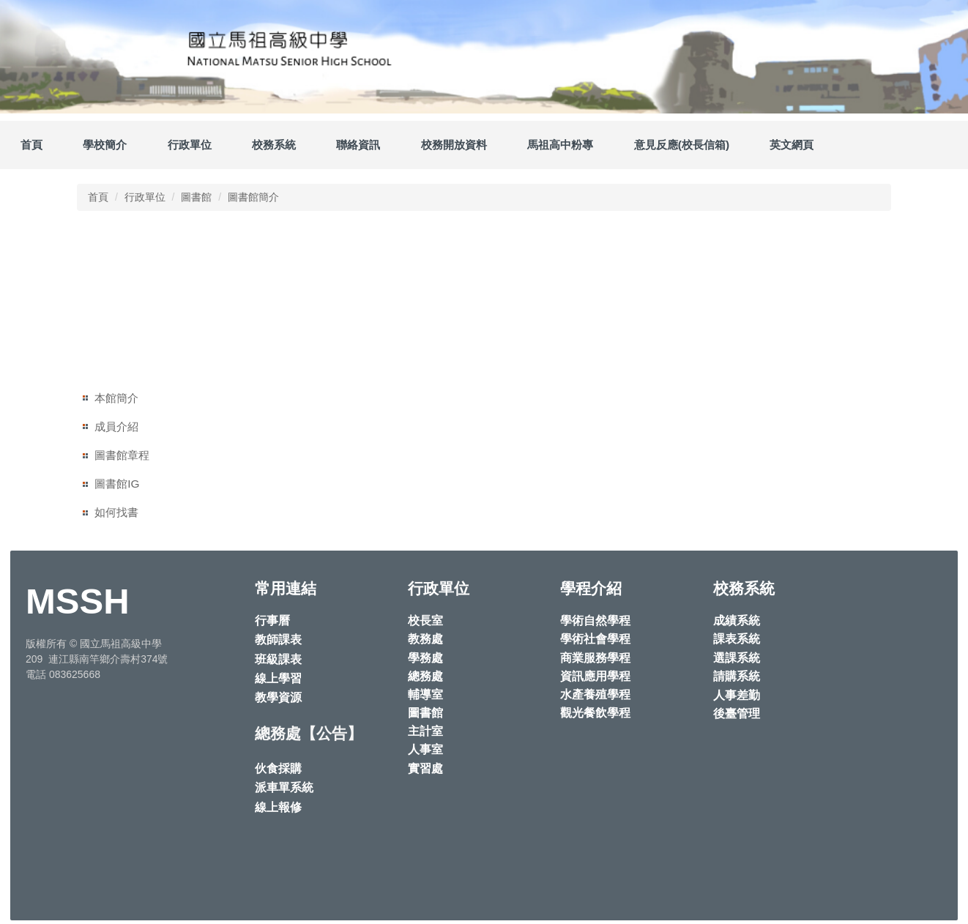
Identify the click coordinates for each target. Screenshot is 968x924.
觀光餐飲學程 (595, 713)
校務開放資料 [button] (454, 144)
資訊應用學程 (595, 676)
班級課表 (278, 659)
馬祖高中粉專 (560, 144)
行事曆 (272, 620)
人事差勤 (736, 695)
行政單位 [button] (190, 144)
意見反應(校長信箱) (681, 144)
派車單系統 (284, 787)
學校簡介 (105, 144)
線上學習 (278, 678)
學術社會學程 (595, 639)
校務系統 (274, 144)
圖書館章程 (121, 455)
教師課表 (278, 639)
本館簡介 (116, 398)
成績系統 (736, 620)
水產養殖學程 (595, 694)
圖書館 (196, 197)
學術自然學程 (595, 620)
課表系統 (736, 639)
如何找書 (116, 512)
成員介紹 (116, 426)
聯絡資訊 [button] (358, 144)
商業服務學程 (595, 658)
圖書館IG (116, 483)
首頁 (31, 144)
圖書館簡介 (253, 197)
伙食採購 (278, 768)
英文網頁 (792, 144)
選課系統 (736, 658)
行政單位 (144, 197)
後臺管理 (736, 713)
